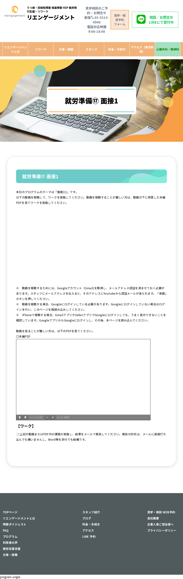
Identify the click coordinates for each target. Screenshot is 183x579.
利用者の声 (10, 542)
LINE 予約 (89, 536)
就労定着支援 (12, 548)
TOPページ (10, 512)
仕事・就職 (66, 49)
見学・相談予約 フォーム (119, 19)
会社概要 (153, 518)
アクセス (88, 530)
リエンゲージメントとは (15, 49)
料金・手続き (116, 49)
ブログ (86, 518)
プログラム (10, 536)
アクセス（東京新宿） (142, 49)
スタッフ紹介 (91, 512)
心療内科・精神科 (167, 49)
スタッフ (91, 49)
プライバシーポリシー (162, 530)
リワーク (40, 49)
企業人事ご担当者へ (160, 524)
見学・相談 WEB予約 (161, 512)
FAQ (5, 530)
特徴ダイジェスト (14, 524)
